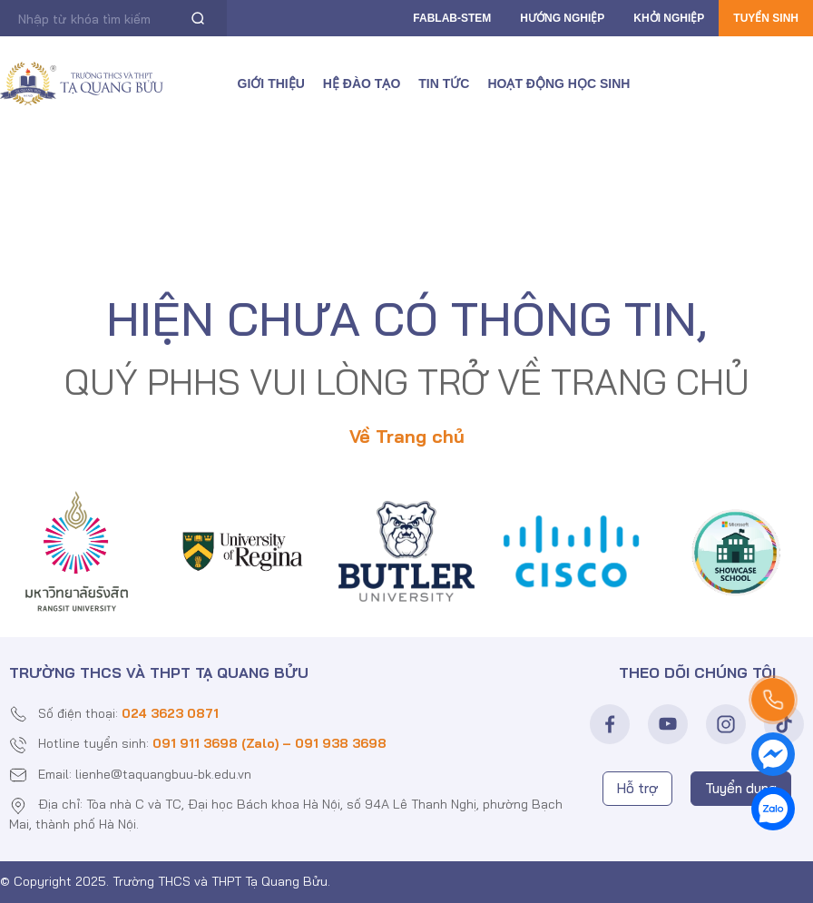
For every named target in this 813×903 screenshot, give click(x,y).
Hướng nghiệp (562, 18)
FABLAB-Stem (452, 18)
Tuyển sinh (765, 18)
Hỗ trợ (637, 788)
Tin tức (443, 83)
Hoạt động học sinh (558, 83)
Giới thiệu (271, 83)
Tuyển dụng (741, 788)
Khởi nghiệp (668, 18)
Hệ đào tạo (361, 83)
